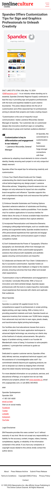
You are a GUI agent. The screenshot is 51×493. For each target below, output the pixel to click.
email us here (7, 402)
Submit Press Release (38, 471)
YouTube (5, 420)
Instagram (6, 417)
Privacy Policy (44, 476)
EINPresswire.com (10, 94)
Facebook (6, 408)
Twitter (5, 411)
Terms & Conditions (8, 476)
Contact (25, 480)
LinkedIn (5, 414)
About (6, 471)
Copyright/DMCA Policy (28, 476)
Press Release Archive (19, 471)
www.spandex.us (35, 380)
